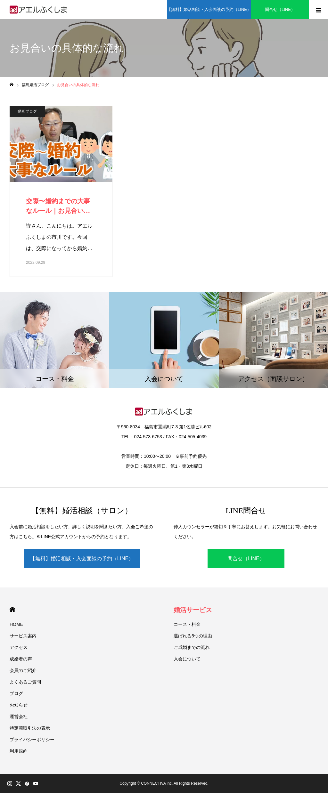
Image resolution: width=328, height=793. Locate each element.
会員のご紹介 (23, 670)
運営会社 (19, 716)
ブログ (16, 693)
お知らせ (19, 705)
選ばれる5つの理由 (193, 635)
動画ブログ (27, 111)
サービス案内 (23, 635)
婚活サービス (193, 609)
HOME (12, 609)
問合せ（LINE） (280, 9)
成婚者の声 (21, 658)
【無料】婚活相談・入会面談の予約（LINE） (209, 9)
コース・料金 (187, 624)
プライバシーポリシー (32, 739)
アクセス (19, 647)
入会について (187, 658)
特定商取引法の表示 (30, 728)
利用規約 (19, 751)
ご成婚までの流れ (191, 647)
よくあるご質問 (25, 681)
